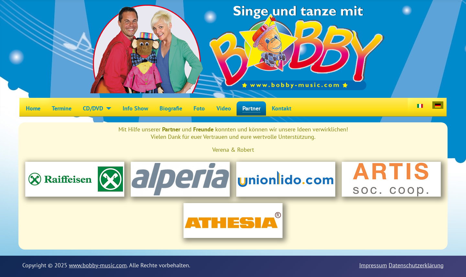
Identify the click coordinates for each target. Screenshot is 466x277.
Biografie (171, 108)
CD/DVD (93, 108)
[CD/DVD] (107, 108)
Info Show (135, 108)
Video (223, 108)
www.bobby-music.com (98, 265)
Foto (199, 108)
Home (33, 108)
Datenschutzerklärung (416, 265)
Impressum (373, 265)
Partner (251, 108)
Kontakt (281, 108)
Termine (62, 108)
